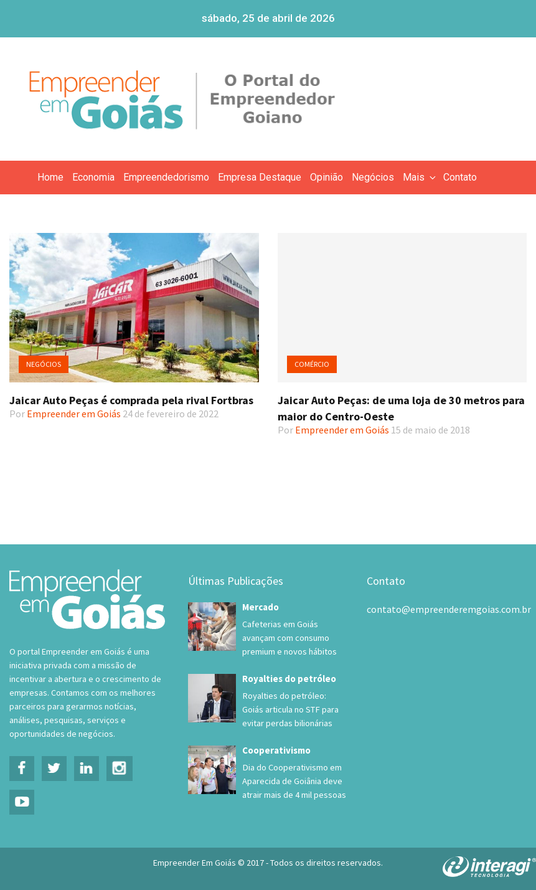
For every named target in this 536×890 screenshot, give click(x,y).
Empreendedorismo (166, 177)
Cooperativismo (276, 750)
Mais (420, 177)
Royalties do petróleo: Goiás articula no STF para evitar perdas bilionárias (290, 709)
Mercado (260, 607)
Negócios (373, 177)
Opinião (326, 177)
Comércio (311, 364)
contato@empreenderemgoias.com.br (449, 609)
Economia (93, 177)
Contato (460, 177)
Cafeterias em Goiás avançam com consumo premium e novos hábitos (289, 637)
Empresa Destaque (259, 177)
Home (50, 177)
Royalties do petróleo (289, 678)
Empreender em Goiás (74, 413)
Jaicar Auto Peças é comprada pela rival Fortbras (131, 400)
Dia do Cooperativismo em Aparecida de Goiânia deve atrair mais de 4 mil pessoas (294, 781)
